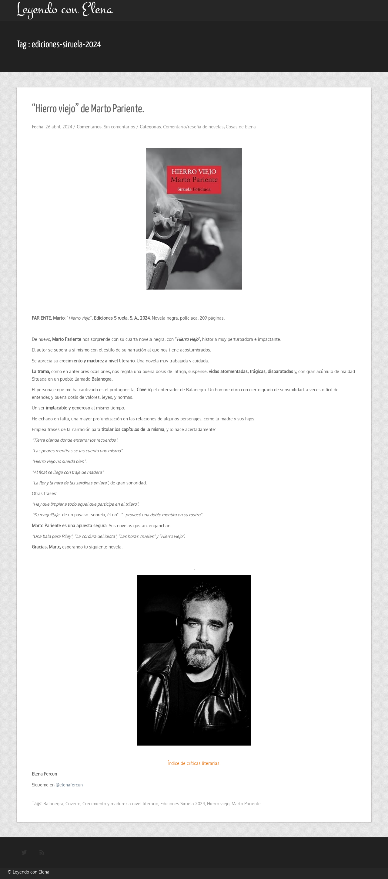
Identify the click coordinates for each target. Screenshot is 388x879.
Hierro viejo (218, 803)
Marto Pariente (246, 803)
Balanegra (53, 803)
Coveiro (72, 803)
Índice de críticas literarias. (194, 763)
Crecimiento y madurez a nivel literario (120, 803)
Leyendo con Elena (31, 871)
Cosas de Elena (241, 126)
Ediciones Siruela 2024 (182, 803)
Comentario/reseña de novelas (193, 126)
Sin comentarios (119, 126)
